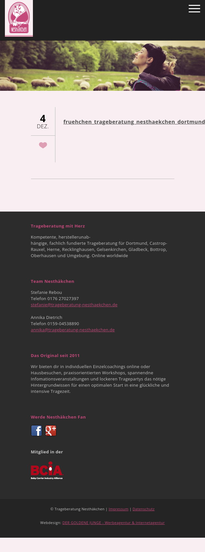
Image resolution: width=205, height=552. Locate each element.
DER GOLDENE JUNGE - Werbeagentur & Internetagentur (113, 522)
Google (50, 430)
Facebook (36, 430)
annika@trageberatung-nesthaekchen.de (73, 330)
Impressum (118, 508)
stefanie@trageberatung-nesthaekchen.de (74, 305)
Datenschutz (143, 508)
